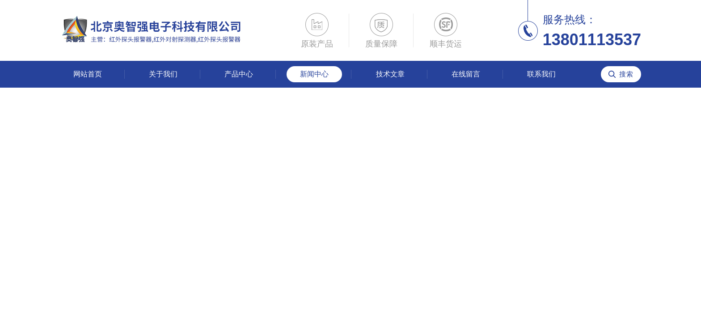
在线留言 (466, 74)
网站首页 (87, 74)
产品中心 (238, 74)
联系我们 (541, 74)
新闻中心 (314, 74)
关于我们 (163, 74)
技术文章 (390, 74)
